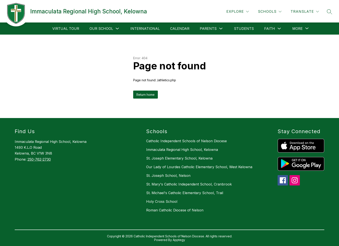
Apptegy (179, 240)
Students (244, 28)
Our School (101, 28)
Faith (269, 28)
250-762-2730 (39, 159)
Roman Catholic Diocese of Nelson (174, 210)
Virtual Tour (65, 28)
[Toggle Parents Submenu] (221, 29)
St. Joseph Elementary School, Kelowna (179, 158)
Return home (145, 94)
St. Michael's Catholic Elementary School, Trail (184, 193)
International (145, 28)
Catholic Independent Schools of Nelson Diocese (186, 141)
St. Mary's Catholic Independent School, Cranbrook (189, 184)
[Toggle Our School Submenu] (117, 29)
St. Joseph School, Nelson (168, 175)
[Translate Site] (304, 11)
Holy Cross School (161, 201)
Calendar (179, 28)
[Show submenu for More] (297, 28)
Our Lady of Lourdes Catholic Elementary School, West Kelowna (199, 167)
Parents (208, 28)
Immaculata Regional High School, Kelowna (182, 149)
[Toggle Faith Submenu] (279, 29)
